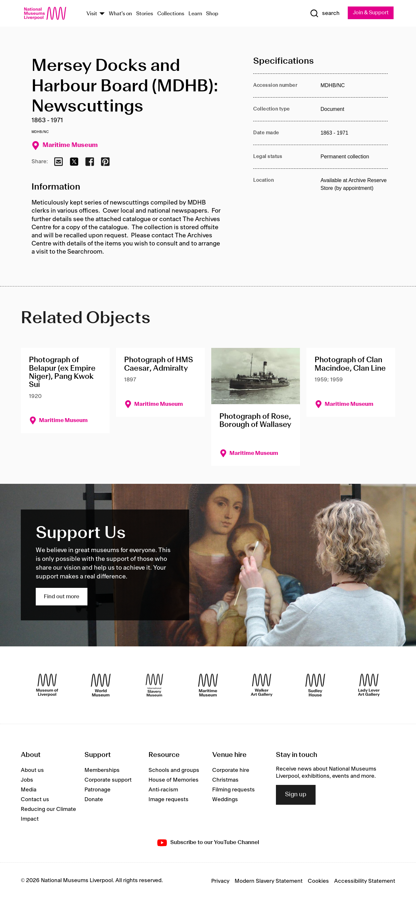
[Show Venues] (102, 14)
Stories (144, 14)
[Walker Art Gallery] (262, 685)
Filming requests (233, 790)
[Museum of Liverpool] (47, 685)
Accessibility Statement (364, 881)
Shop (212, 14)
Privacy (220, 881)
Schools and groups (174, 771)
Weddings (225, 800)
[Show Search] (322, 13)
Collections (170, 14)
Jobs (27, 780)
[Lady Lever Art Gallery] (369, 685)
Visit (91, 14)
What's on (120, 14)
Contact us (35, 800)
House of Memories (174, 780)
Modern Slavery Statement (269, 881)
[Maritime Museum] (208, 685)
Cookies (318, 881)
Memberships (102, 771)
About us (32, 771)
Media (28, 790)
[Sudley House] (315, 685)
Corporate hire (230, 771)
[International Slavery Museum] (154, 685)
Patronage (97, 790)
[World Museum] (101, 685)
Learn (195, 14)
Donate (93, 800)
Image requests (168, 800)
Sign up (295, 795)
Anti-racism (163, 790)
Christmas (225, 780)
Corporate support (108, 780)
